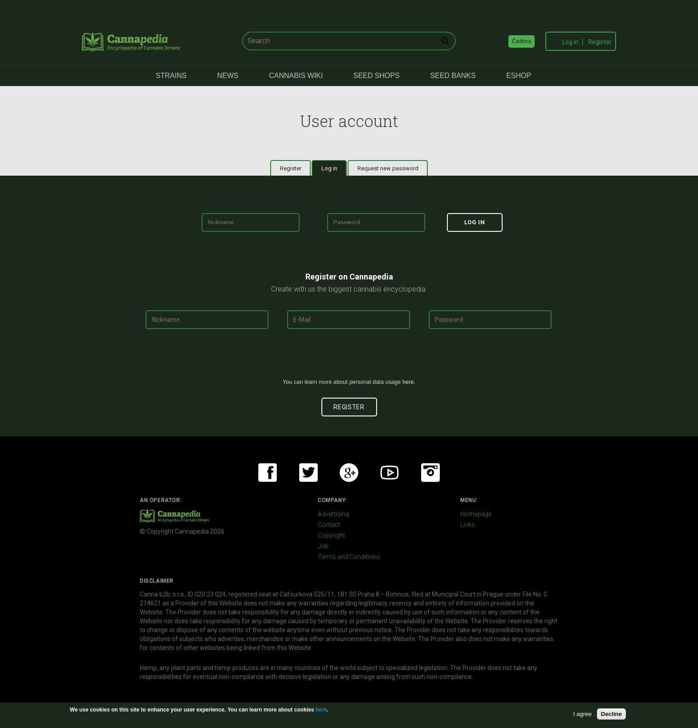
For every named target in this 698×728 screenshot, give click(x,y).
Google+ (349, 472)
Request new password (387, 168)
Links (467, 524)
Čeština (522, 41)
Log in (570, 41)
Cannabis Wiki (296, 75)
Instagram (430, 472)
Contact (329, 524)
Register (600, 41)
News (228, 75)
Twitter (308, 472)
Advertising (333, 514)
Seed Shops (376, 75)
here (408, 381)
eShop (518, 75)
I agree (582, 714)
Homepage (475, 514)
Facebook (267, 472)
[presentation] (349, 357)
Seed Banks (452, 75)
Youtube (389, 472)
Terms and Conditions (349, 556)
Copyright (331, 535)
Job (323, 546)
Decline (611, 714)
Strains (171, 75)
